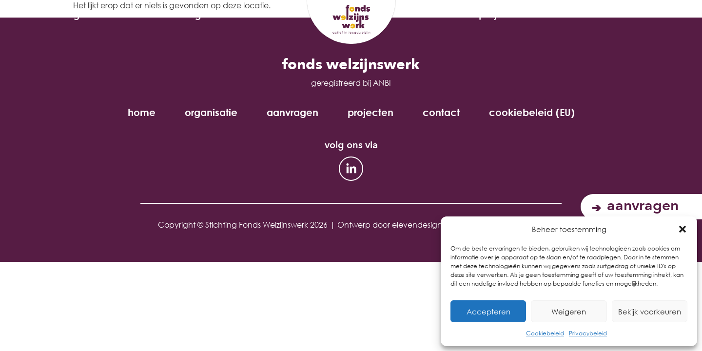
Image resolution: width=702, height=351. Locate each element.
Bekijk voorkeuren (649, 311)
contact (441, 112)
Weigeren (568, 311)
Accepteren (488, 311)
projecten (370, 112)
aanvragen (194, 15)
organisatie (95, 15)
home (142, 112)
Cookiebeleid (545, 333)
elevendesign (417, 224)
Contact (588, 15)
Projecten (506, 15)
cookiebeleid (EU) (532, 112)
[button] (682, 229)
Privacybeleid (588, 333)
